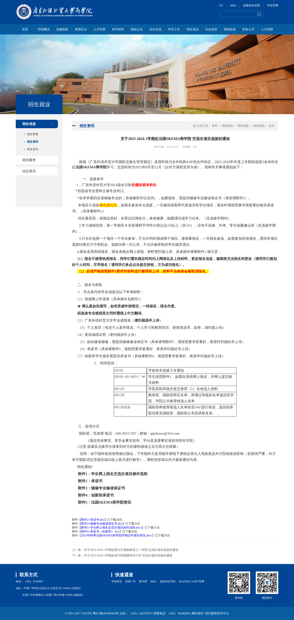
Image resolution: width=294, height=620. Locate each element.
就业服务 (29, 160)
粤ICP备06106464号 (105, 613)
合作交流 (155, 29)
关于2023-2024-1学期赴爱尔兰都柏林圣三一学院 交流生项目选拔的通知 (131, 549)
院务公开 (248, 29)
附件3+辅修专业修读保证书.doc (101, 523)
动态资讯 (29, 171)
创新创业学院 (251, 5)
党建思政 (62, 29)
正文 (271, 125)
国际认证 (137, 29)
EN (221, 5)
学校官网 (272, 5)
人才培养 (100, 29)
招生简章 (32, 134)
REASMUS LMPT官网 (191, 581)
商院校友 (230, 29)
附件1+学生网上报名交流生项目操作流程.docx (111, 527)
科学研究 (118, 29)
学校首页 (116, 581)
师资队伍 (81, 29)
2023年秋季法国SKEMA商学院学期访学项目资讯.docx (116, 535)
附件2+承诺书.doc (92, 519)
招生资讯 (32, 141)
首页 (25, 29)
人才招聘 (267, 29)
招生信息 (29, 124)
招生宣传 (32, 149)
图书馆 (143, 581)
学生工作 (174, 29)
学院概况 (44, 29)
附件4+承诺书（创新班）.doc (100, 531)
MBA (233, 5)
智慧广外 (130, 581)
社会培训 (211, 29)
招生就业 (193, 29)
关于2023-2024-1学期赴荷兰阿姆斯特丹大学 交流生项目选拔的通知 (128, 555)
